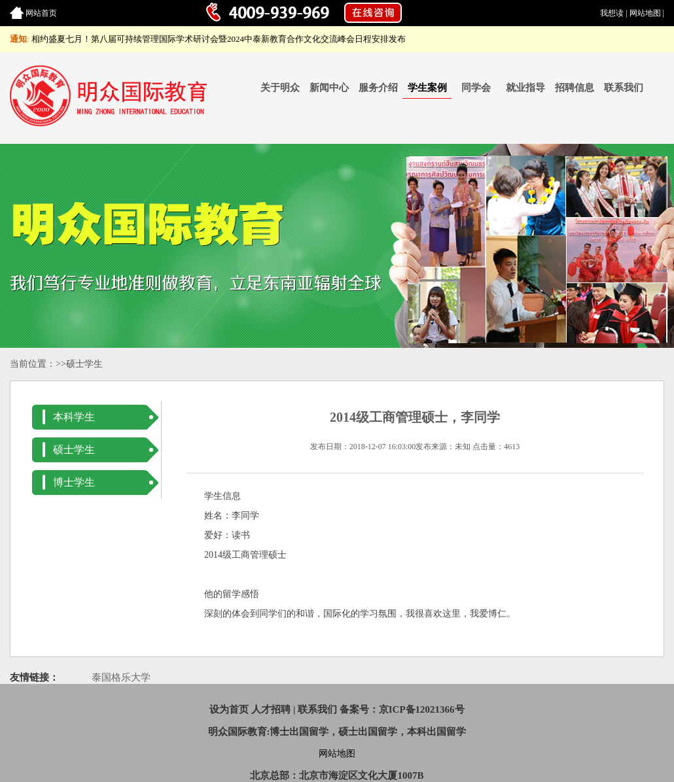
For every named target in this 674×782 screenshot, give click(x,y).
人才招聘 (271, 709)
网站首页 (41, 13)
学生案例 (427, 87)
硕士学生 (84, 364)
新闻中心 (329, 87)
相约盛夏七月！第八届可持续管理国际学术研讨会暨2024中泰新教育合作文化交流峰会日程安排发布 (218, 39)
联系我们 (623, 87)
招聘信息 (574, 87)
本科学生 (74, 416)
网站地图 (645, 13)
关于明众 (280, 87)
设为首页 (229, 709)
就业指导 (525, 87)
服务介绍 (378, 87)
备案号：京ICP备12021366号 (402, 709)
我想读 (612, 13)
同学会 (476, 87)
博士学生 (74, 482)
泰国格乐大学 (121, 677)
